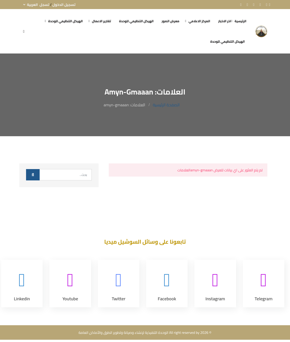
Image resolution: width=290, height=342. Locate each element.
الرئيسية (240, 21)
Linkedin (22, 298)
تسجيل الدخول (63, 4)
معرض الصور (170, 21)
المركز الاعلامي (199, 21)
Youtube (70, 298)
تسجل (44, 4)
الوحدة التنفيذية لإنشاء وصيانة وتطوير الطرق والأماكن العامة (123, 332)
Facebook (167, 298)
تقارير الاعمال (101, 21)
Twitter (118, 298)
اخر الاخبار (224, 21)
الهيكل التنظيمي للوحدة (136, 21)
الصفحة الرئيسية (166, 105)
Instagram (215, 298)
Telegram (264, 298)
